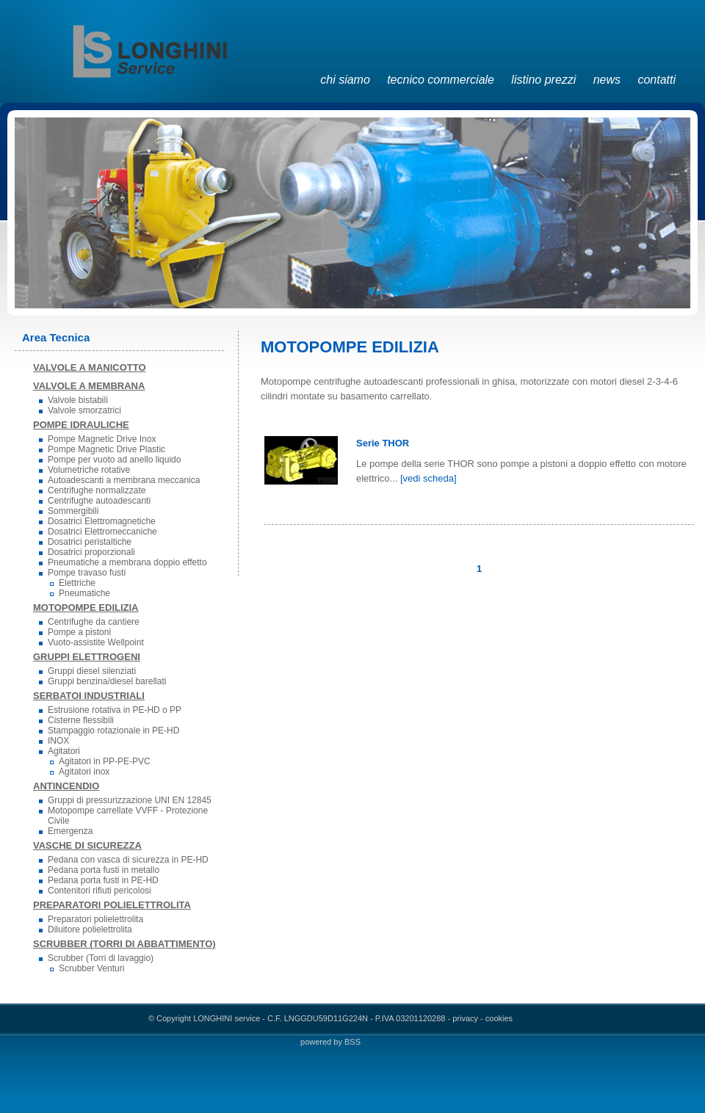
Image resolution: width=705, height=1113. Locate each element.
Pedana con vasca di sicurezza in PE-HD (128, 860)
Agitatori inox (84, 771)
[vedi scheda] (428, 478)
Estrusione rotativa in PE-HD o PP (114, 710)
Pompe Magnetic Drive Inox (102, 439)
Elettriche (77, 583)
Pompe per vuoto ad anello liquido (114, 459)
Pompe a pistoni (79, 632)
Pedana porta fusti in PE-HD (103, 880)
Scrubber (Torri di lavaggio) (100, 958)
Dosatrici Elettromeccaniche (102, 531)
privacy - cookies (482, 1018)
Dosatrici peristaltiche (89, 542)
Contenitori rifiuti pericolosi (99, 890)
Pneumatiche (84, 593)
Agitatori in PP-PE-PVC (105, 761)
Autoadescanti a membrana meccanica (124, 480)
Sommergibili (73, 511)
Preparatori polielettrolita (95, 919)
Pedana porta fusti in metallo (103, 870)
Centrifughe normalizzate (96, 490)
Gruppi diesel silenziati (92, 671)
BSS (352, 1041)
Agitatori (64, 751)
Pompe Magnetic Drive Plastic (106, 449)
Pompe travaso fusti (87, 573)
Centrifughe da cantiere (94, 622)
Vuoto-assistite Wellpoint (96, 642)
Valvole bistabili (78, 400)
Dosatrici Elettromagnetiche (102, 521)
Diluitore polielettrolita (90, 929)
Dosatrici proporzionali (91, 552)
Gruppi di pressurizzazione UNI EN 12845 (130, 800)
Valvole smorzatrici (84, 410)
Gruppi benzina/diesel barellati (107, 681)
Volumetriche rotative (89, 470)
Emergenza (70, 831)
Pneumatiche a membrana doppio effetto (127, 562)
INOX (58, 741)
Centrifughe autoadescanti (99, 501)
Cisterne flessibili (81, 720)
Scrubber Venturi (91, 968)
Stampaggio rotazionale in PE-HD (113, 730)
